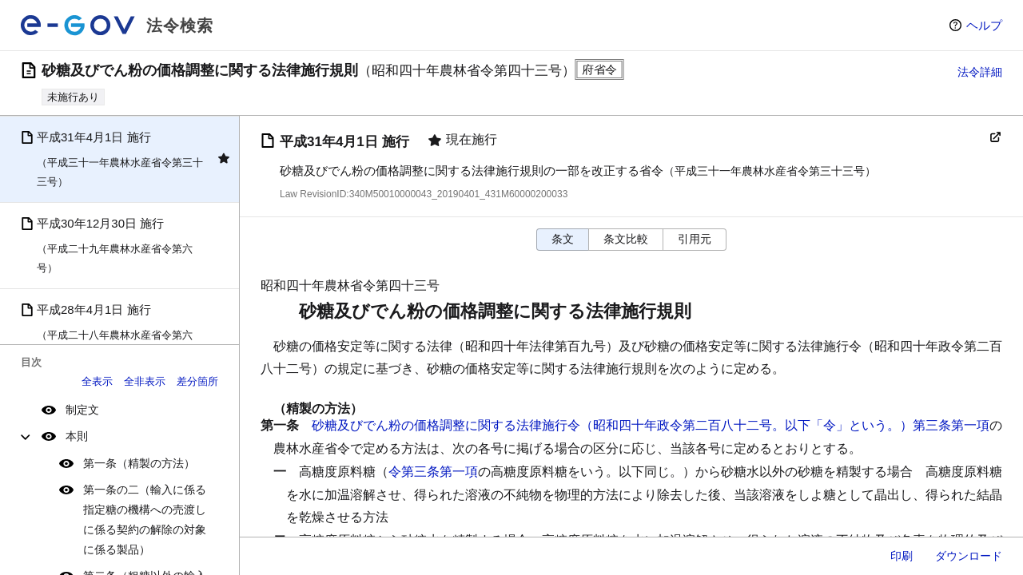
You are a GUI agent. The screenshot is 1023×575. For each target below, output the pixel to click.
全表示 (97, 381)
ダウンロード (968, 555)
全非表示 (144, 381)
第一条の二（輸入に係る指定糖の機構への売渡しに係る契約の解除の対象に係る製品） (144, 520)
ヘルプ (984, 25)
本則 (77, 436)
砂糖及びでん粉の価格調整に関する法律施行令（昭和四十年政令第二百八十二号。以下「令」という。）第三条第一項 (650, 425)
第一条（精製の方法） (139, 463)
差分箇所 (197, 381)
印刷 (901, 555)
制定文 (82, 409)
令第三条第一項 (433, 471)
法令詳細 (979, 71)
